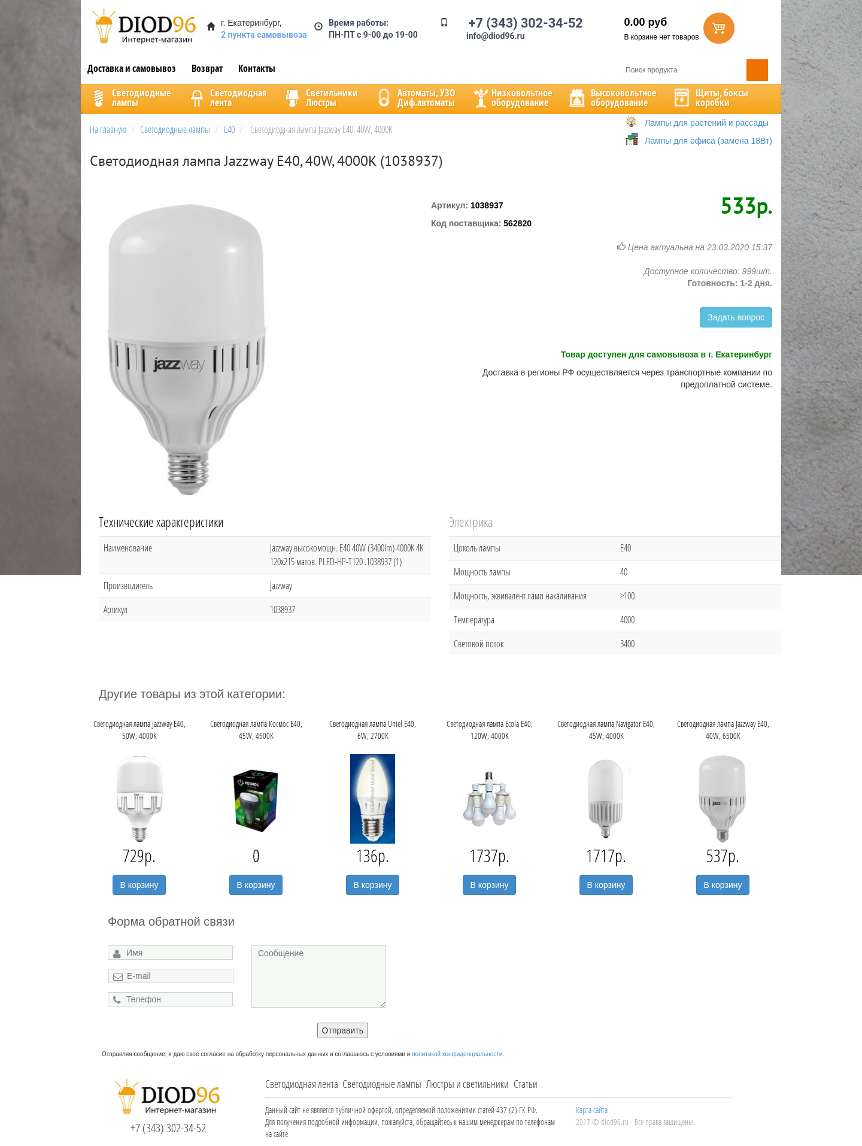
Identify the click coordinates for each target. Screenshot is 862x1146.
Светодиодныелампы (129, 97)
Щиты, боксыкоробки (710, 97)
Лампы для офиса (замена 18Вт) (708, 140)
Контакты (256, 68)
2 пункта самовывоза (264, 35)
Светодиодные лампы (381, 1084)
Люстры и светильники (467, 1084)
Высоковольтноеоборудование (611, 97)
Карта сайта (592, 1109)
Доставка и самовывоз (131, 68)
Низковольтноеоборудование (511, 97)
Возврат (207, 68)
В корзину (139, 885)
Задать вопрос (736, 317)
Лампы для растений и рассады (707, 123)
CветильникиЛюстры (320, 97)
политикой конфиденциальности (457, 1054)
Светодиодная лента (301, 1084)
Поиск (757, 70)
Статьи (526, 1084)
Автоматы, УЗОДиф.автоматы (414, 97)
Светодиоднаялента (226, 97)
